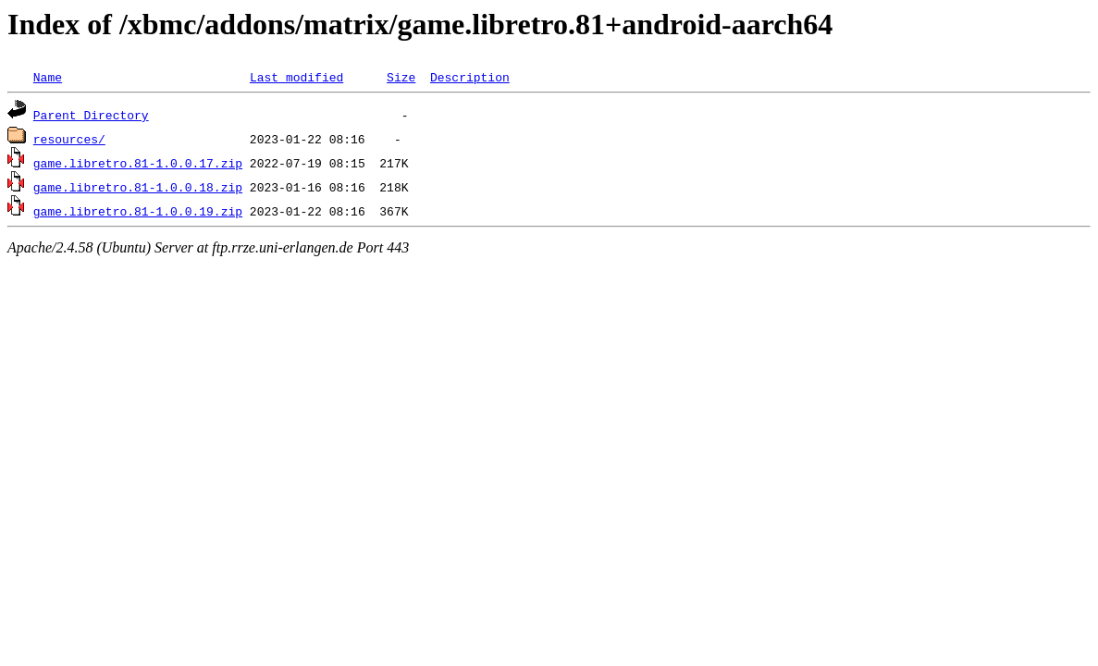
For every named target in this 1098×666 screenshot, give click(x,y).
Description (470, 76)
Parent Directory (91, 114)
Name (47, 76)
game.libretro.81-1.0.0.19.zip (137, 211)
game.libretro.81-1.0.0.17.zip (137, 162)
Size (401, 76)
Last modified (296, 76)
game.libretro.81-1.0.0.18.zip (137, 187)
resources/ (69, 138)
